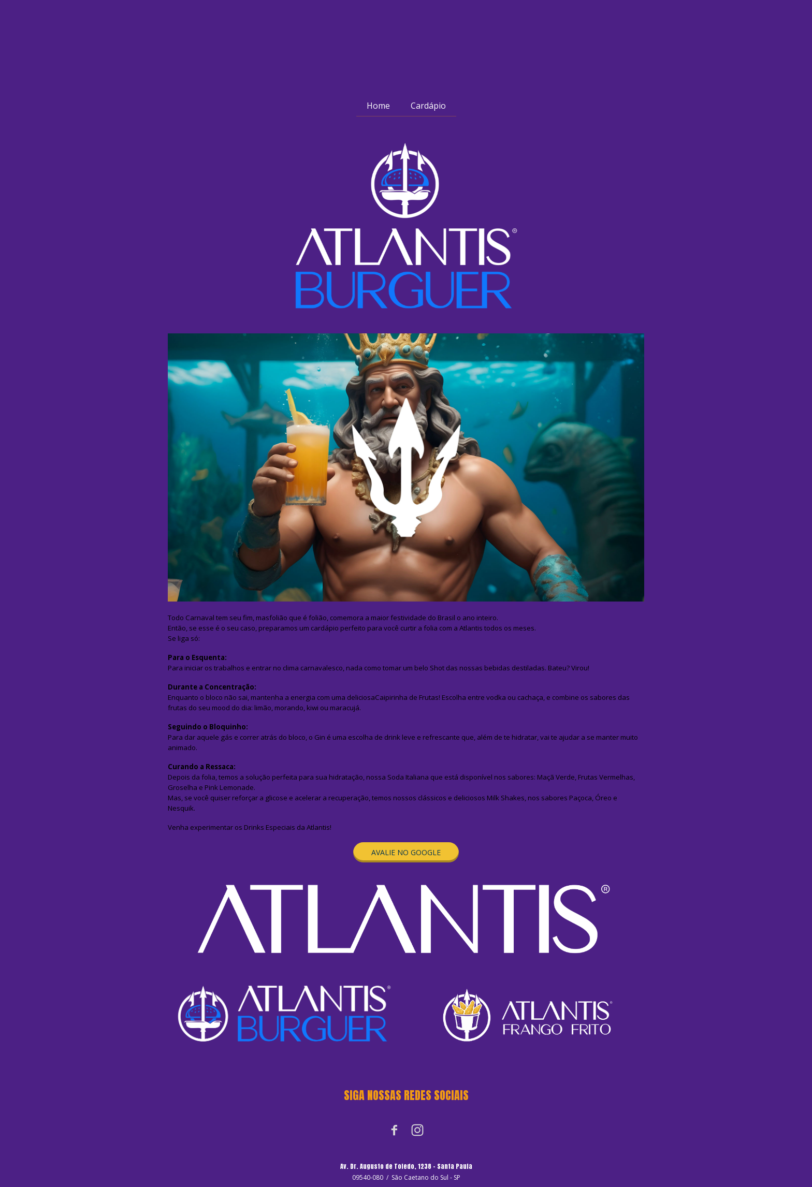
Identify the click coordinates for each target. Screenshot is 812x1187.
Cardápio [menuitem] (428, 105)
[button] (406, 852)
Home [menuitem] (378, 105)
